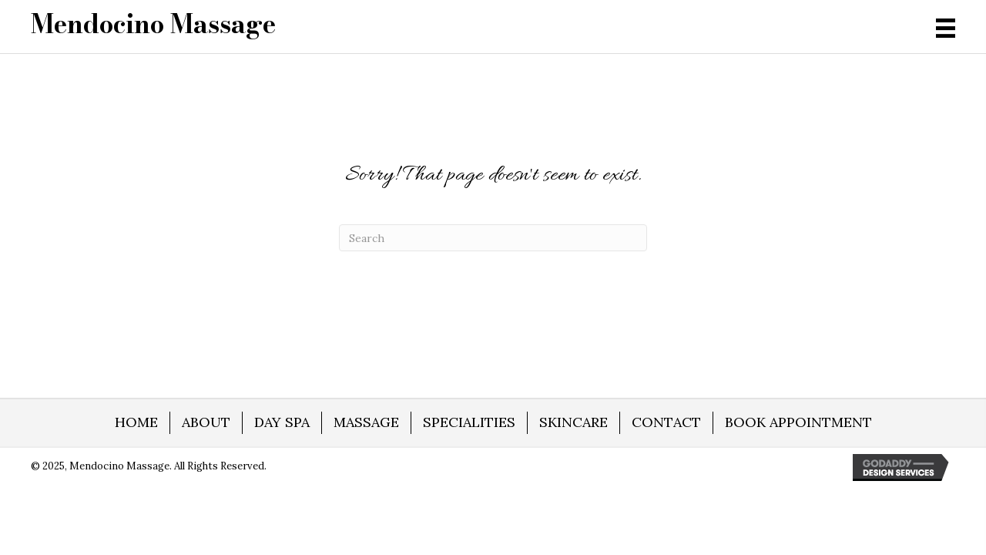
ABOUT (206, 422)
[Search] (493, 237)
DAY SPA (282, 422)
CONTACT (666, 422)
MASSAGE (366, 422)
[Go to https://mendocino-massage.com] (153, 24)
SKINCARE (573, 422)
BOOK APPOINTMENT (798, 422)
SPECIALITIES (469, 422)
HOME (136, 422)
